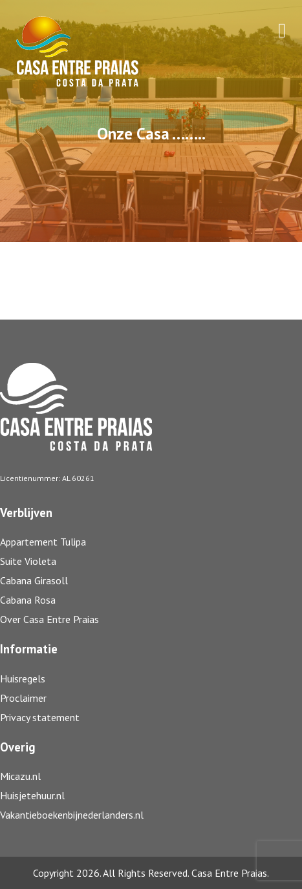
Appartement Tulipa (43, 541)
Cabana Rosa (28, 599)
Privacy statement (40, 717)
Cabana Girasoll (35, 580)
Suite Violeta (28, 561)
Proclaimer (23, 697)
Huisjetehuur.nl (32, 795)
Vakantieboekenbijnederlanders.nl (72, 814)
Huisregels (22, 678)
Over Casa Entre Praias (49, 619)
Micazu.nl (20, 776)
